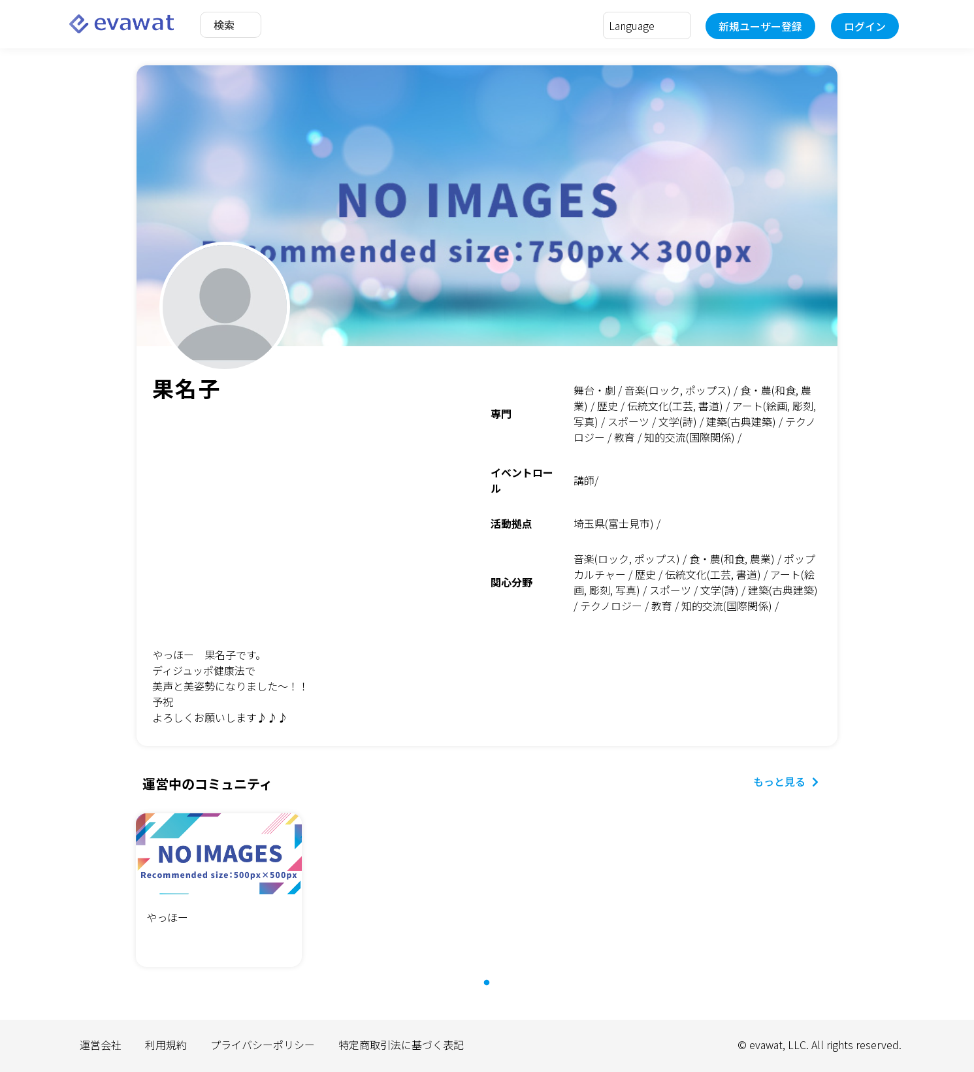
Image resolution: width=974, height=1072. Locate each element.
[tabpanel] (218, 892)
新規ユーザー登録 (760, 26)
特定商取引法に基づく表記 (401, 1044)
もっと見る (786, 781)
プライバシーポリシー (262, 1044)
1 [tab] (493, 989)
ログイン (865, 26)
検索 (224, 25)
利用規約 (166, 1044)
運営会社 (101, 1044)
